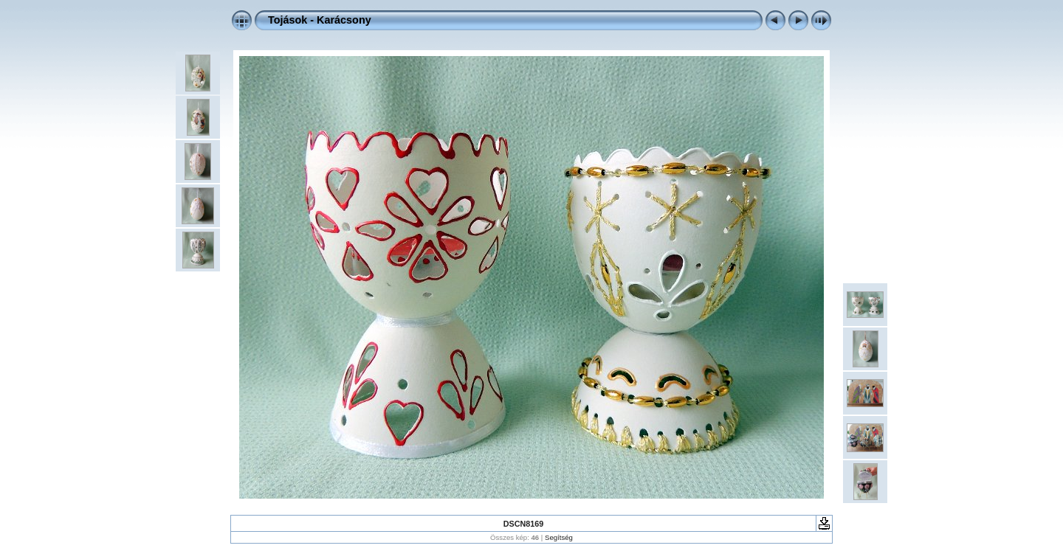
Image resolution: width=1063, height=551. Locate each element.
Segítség (559, 537)
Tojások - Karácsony (319, 20)
